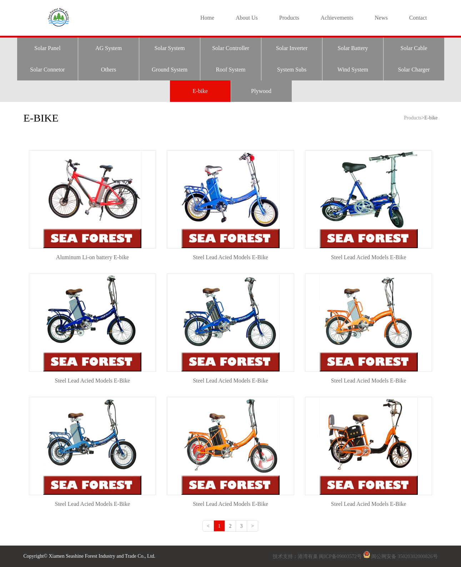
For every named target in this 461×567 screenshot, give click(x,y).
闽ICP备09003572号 (340, 556)
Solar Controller (230, 48)
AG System (108, 48)
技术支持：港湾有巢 (296, 556)
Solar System (170, 48)
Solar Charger (414, 69)
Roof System (230, 69)
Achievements (337, 18)
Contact (418, 18)
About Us (247, 18)
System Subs (291, 69)
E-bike (200, 91)
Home (207, 18)
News (381, 18)
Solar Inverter (291, 48)
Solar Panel (47, 48)
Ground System (169, 69)
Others (108, 69)
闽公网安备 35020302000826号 (404, 556)
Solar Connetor (47, 69)
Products (289, 18)
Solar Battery (353, 48)
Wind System (352, 69)
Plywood (261, 91)
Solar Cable (413, 48)
